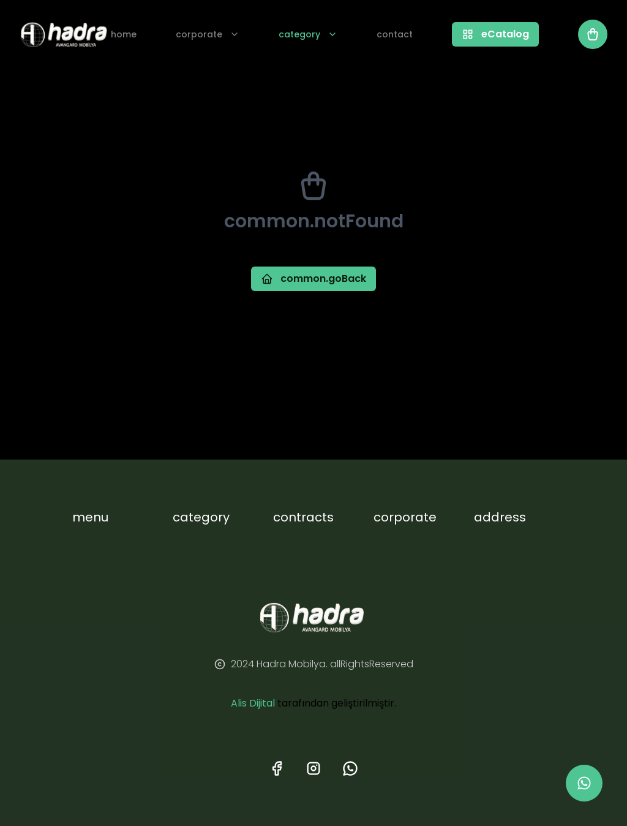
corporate (207, 34)
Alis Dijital (253, 703)
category (308, 34)
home (124, 34)
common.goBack (313, 278)
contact (395, 34)
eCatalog (495, 34)
